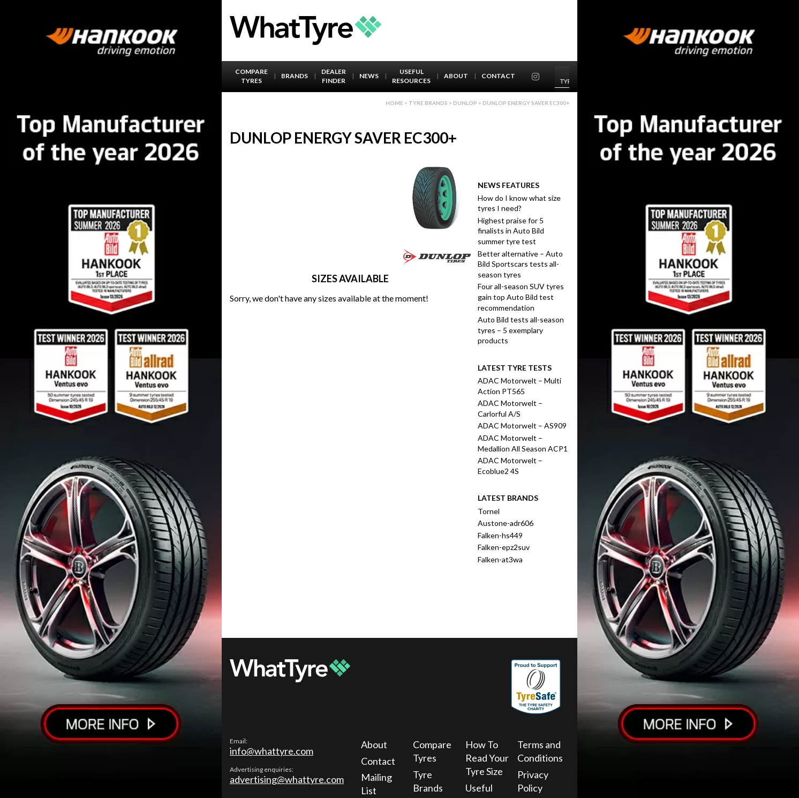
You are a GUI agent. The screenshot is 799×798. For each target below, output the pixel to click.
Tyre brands (428, 103)
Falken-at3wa (500, 559)
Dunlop (465, 103)
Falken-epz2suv (504, 547)
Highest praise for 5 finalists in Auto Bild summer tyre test (511, 231)
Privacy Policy (532, 781)
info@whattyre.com (271, 751)
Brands (294, 76)
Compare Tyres (251, 76)
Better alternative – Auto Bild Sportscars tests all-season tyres (520, 264)
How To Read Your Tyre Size (487, 758)
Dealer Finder (333, 76)
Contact (498, 76)
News (369, 76)
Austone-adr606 (505, 523)
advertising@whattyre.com (287, 779)
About (456, 76)
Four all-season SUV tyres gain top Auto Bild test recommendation (521, 297)
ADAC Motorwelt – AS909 (522, 425)
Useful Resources (411, 76)
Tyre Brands (428, 781)
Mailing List (376, 783)
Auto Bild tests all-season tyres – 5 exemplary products (521, 330)
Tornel (489, 511)
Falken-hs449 (500, 535)
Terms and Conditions (540, 751)
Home (394, 103)
